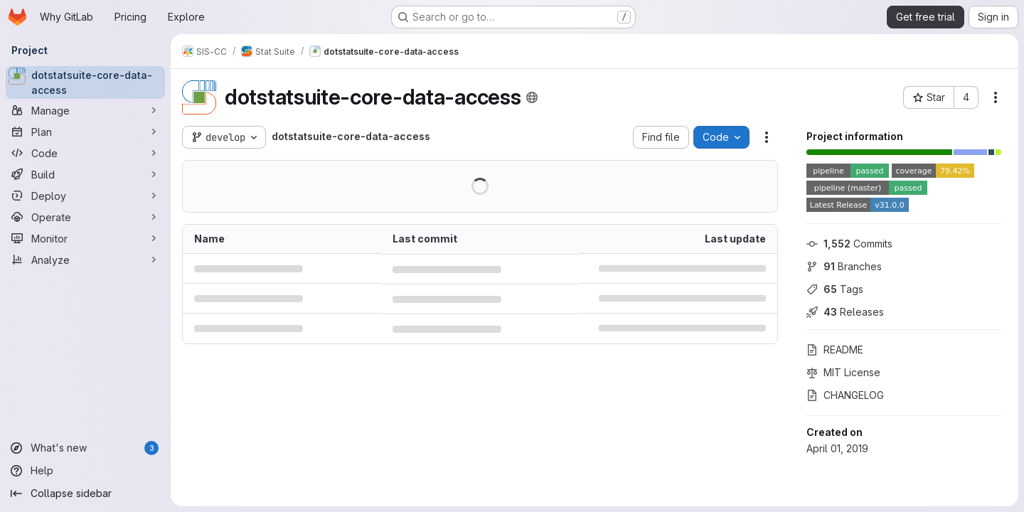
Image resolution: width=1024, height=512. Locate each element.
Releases (845, 312)
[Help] (85, 471)
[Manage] (85, 110)
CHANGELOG (845, 395)
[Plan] (85, 132)
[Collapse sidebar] (85, 493)
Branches (844, 266)
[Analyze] (85, 260)
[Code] (85, 153)
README (834, 349)
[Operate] (85, 217)
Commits (849, 244)
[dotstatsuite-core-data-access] (85, 82)
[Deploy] (85, 196)
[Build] (85, 174)
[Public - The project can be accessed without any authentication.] (532, 97)
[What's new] (85, 448)
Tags (834, 289)
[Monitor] (85, 238)
